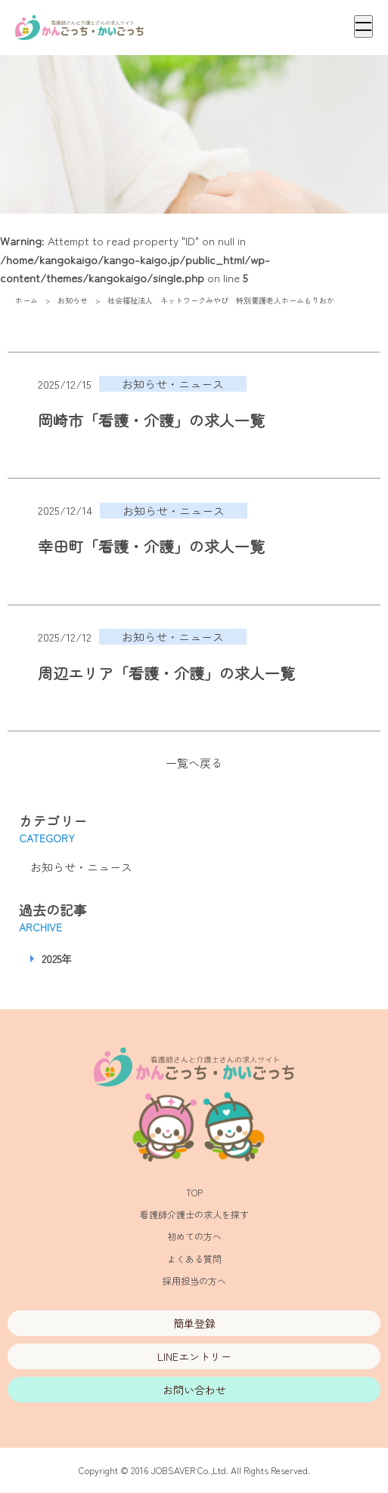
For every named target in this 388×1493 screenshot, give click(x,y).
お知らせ (72, 300)
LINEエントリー (194, 1356)
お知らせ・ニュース (81, 867)
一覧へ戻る (194, 763)
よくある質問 (194, 1258)
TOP (194, 1192)
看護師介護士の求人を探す (194, 1214)
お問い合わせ (194, 1389)
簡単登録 (194, 1323)
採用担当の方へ (194, 1280)
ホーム (26, 300)
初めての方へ (194, 1236)
